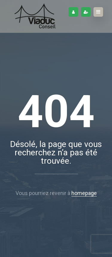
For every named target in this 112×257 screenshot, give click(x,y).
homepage (84, 193)
